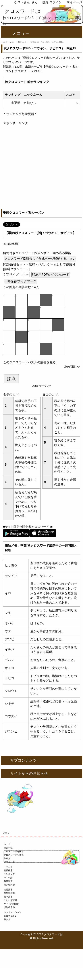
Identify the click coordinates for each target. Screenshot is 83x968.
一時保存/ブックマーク (20, 281)
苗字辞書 (8, 896)
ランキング (9, 874)
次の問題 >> (72, 366)
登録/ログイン (52, 2)
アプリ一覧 (9, 862)
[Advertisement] (41, 167)
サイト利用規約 (11, 904)
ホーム (7, 844)
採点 (11, 378)
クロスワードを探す (14, 851)
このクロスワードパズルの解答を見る (29, 362)
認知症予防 (9, 907)
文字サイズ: (11, 274)
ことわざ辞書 (10, 900)
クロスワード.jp (22, 11)
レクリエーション (12, 912)
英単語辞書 (9, 893)
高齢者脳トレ (10, 916)
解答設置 (8, 881)
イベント (8, 867)
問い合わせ (9, 884)
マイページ (74, 2)
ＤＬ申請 (8, 877)
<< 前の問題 (11, 244)
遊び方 (7, 919)
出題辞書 (8, 889)
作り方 (7, 858)
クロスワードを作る (14, 855)
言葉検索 (8, 870)
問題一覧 (8, 848)
